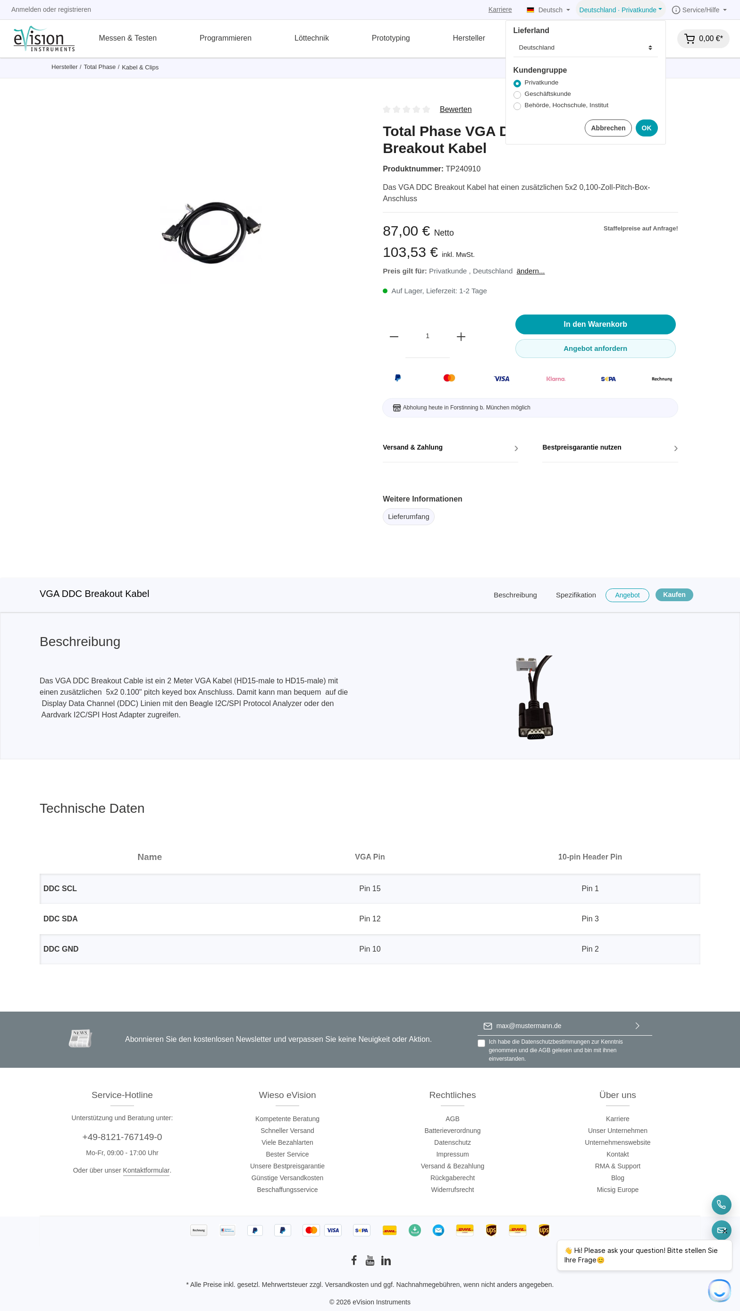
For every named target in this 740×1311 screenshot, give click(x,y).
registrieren (74, 9)
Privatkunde (542, 82)
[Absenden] (637, 1026)
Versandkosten (347, 1284)
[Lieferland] (585, 47)
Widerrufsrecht (452, 1189)
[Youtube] (371, 1263)
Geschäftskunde (548, 93)
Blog (617, 1178)
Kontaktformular (146, 1170)
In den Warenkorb (596, 324)
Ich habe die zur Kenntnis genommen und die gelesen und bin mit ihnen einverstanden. (556, 1050)
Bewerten (456, 109)
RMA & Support (618, 1166)
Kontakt (617, 1154)
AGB (544, 1050)
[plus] (461, 336)
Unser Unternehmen (618, 1130)
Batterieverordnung (452, 1130)
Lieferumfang (408, 516)
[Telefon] (722, 1205)
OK (647, 128)
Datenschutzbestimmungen (555, 1042)
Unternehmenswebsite (617, 1142)
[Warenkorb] (703, 38)
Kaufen (674, 594)
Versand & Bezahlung (453, 1166)
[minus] (394, 336)
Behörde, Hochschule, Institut (567, 105)
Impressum (452, 1154)
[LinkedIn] (386, 1263)
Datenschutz (452, 1142)
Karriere (500, 9)
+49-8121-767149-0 (122, 1137)
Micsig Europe (618, 1189)
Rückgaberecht (452, 1178)
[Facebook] (355, 1263)
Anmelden (26, 9)
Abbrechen (608, 128)
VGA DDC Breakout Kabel (94, 593)
